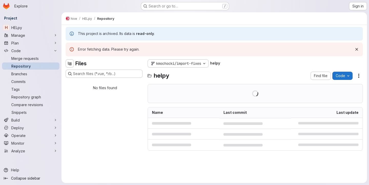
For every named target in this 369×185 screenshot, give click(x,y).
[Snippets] (30, 112)
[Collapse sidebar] (30, 178)
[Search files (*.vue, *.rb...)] (104, 74)
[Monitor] (30, 143)
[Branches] (30, 73)
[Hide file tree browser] (70, 63)
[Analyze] (30, 150)
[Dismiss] (357, 49)
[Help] (30, 170)
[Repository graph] (30, 96)
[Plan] (30, 43)
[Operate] (30, 135)
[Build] (30, 120)
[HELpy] (30, 27)
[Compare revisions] (30, 104)
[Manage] (30, 35)
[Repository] (30, 66)
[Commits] (30, 81)
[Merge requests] (30, 58)
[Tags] (30, 89)
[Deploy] (30, 127)
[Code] (30, 50)
